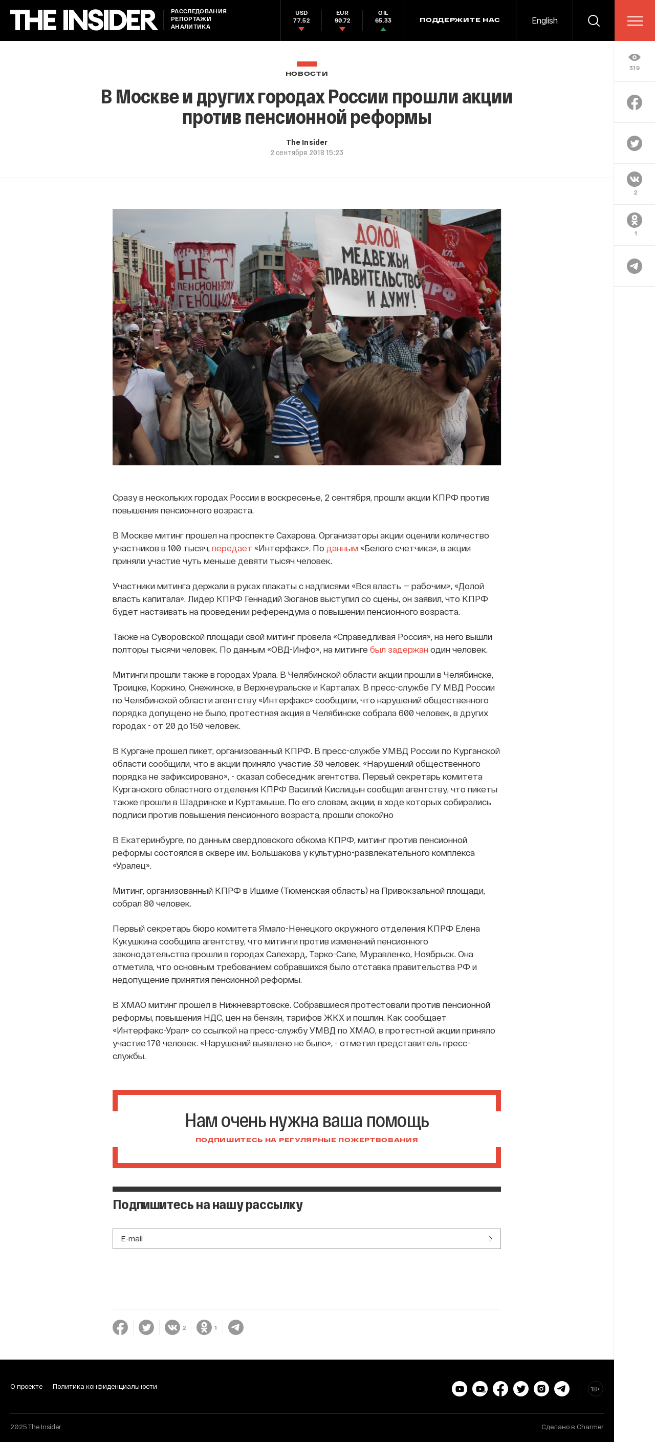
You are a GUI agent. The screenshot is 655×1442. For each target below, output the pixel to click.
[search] (593, 20)
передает (232, 548)
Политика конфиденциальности (105, 1386)
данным (342, 548)
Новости (307, 74)
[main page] (84, 20)
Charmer (590, 1427)
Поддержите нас (460, 20)
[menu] (635, 21)
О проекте (26, 1386)
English (545, 20)
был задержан (399, 649)
